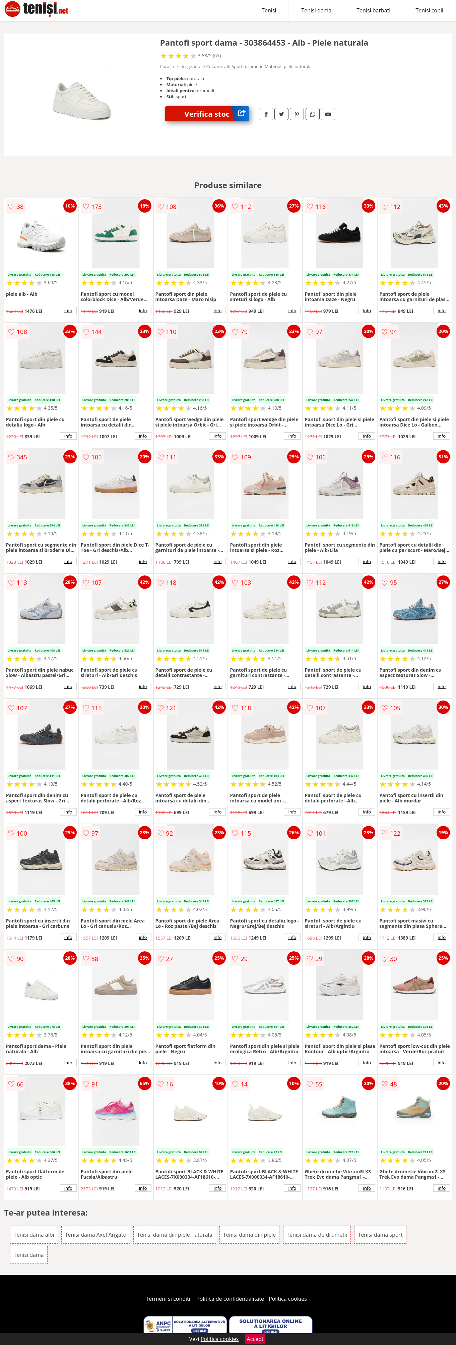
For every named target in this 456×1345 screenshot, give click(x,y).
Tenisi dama (316, 10)
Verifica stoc (216, 113)
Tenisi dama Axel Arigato (95, 1234)
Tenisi (269, 10)
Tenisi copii (429, 10)
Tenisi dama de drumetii (317, 1234)
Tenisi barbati (373, 10)
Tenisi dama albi (34, 1234)
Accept (255, 1339)
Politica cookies (288, 1298)
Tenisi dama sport (380, 1234)
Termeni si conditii (169, 1298)
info (68, 310)
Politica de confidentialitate (230, 1298)
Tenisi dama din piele (249, 1234)
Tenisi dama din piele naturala (174, 1234)
